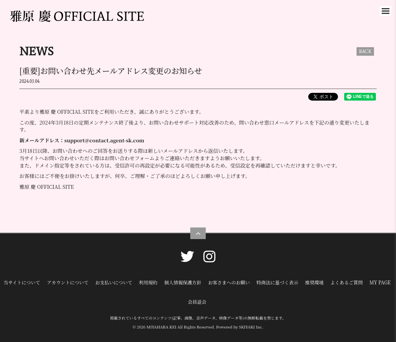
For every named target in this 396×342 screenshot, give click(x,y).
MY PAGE (380, 282)
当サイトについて (21, 282)
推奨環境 (314, 282)
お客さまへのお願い (229, 282)
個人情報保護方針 (182, 282)
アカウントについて (68, 282)
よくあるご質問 (346, 282)
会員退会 (197, 301)
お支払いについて (113, 282)
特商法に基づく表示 (277, 282)
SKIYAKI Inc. (251, 327)
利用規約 (148, 282)
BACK (365, 51)
